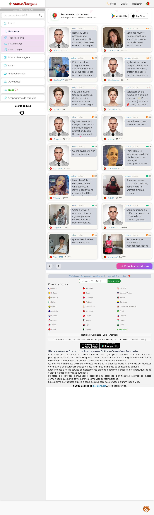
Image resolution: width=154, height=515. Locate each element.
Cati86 (111, 221)
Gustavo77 (58, 80)
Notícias (85, 462)
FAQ (143, 467)
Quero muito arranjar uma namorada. (83, 176)
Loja (105, 462)
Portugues (23, 4)
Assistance (146, 509)
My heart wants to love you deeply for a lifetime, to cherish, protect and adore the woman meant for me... (137, 69)
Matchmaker (13, 43)
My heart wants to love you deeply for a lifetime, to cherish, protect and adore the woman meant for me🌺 (83, 151)
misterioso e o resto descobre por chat (137, 146)
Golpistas (96, 462)
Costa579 (57, 192)
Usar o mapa (13, 49)
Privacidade (105, 467)
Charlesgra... (114, 80)
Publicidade (79, 467)
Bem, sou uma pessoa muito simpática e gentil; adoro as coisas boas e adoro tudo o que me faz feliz (83, 39)
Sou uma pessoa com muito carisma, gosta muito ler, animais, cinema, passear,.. (137, 210)
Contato (135, 467)
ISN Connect (99, 513)
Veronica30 (113, 50)
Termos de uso (121, 467)
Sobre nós (92, 467)
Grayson (57, 162)
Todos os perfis (14, 37)
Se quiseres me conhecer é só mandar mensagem (137, 289)
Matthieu (112, 192)
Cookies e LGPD (62, 467)
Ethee (56, 50)
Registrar (137, 3)
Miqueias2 (113, 304)
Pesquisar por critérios (134, 312)
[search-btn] (40, 15)
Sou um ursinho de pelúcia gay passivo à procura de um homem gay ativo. (138, 261)
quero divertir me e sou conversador (82, 288)
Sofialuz (57, 109)
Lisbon (74, 28)
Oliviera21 (112, 109)
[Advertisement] (99, 379)
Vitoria (56, 221)
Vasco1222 (58, 304)
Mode (111, 3)
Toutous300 (113, 274)
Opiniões (113, 462)
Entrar (124, 3)
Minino (111, 162)
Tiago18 (57, 274)
